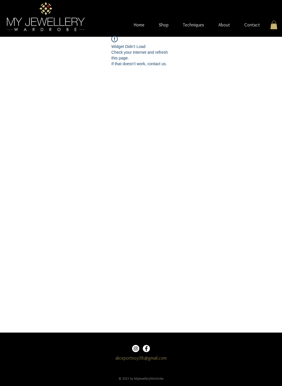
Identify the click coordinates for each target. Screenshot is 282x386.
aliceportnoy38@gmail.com (141, 358)
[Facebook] (146, 348)
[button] (273, 25)
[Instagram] (135, 348)
